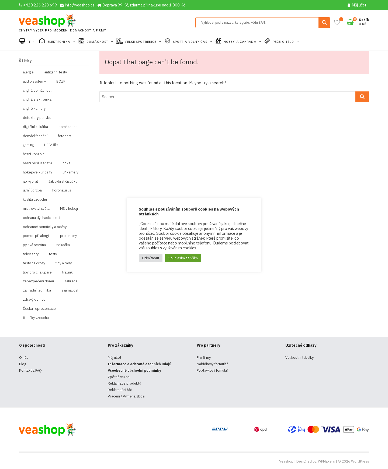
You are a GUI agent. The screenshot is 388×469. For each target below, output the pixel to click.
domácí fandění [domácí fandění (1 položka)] (35, 136)
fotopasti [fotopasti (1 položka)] (65, 136)
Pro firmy (204, 357)
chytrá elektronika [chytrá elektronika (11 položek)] (37, 99)
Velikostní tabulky (299, 357)
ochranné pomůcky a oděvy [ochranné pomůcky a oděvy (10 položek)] (45, 227)
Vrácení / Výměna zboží (126, 396)
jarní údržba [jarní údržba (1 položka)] (32, 190)
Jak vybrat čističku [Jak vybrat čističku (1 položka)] (62, 181)
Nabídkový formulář (212, 364)
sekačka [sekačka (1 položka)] (63, 245)
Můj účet (357, 5)
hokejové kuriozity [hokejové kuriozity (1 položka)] (37, 172)
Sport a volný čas (190, 42)
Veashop (286, 461)
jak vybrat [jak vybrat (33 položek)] (30, 181)
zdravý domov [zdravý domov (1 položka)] (34, 299)
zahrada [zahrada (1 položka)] (70, 281)
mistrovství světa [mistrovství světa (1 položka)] (36, 208)
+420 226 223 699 (38, 5)
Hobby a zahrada (240, 42)
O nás (23, 357)
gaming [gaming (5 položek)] (28, 145)
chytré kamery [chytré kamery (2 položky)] (34, 108)
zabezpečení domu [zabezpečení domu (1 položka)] (38, 281)
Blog (22, 364)
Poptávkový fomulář (212, 370)
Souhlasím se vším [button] (183, 258)
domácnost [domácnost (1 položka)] (67, 127)
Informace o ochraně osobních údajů (139, 364)
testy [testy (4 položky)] (53, 254)
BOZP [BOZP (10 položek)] (60, 81)
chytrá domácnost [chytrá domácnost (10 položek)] (37, 90)
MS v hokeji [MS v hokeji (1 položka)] (69, 208)
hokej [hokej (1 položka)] (67, 163)
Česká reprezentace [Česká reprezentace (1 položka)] (39, 308)
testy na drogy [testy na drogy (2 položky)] (34, 263)
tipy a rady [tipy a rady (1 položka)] (64, 263)
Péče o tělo (284, 42)
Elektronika (59, 42)
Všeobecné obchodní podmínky (134, 370)
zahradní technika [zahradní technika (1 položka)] (37, 290)
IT (29, 42)
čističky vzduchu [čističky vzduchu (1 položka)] (36, 317)
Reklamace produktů (124, 383)
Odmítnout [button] (150, 258)
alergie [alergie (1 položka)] (28, 72)
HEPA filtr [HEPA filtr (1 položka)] (51, 145)
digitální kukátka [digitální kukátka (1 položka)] (35, 127)
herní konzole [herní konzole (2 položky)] (34, 154)
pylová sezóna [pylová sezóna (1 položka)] (34, 245)
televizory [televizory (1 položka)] (31, 254)
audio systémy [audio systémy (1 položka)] (34, 81)
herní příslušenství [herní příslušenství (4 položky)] (37, 163)
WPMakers (326, 461)
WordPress (360, 461)
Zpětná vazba (119, 377)
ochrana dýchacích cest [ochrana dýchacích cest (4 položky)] (41, 217)
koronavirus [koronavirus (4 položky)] (61, 190)
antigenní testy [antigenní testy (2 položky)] (55, 72)
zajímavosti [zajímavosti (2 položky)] (70, 290)
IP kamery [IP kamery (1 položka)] (70, 172)
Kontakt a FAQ (30, 370)
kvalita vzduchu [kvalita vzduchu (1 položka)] (35, 199)
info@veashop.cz (77, 5)
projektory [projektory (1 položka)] (68, 235)
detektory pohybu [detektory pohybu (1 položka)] (37, 117)
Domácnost (97, 42)
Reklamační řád (120, 390)
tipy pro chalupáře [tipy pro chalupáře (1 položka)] (37, 272)
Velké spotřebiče (141, 42)
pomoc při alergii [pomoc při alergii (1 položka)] (36, 235)
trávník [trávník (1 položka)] (67, 272)
